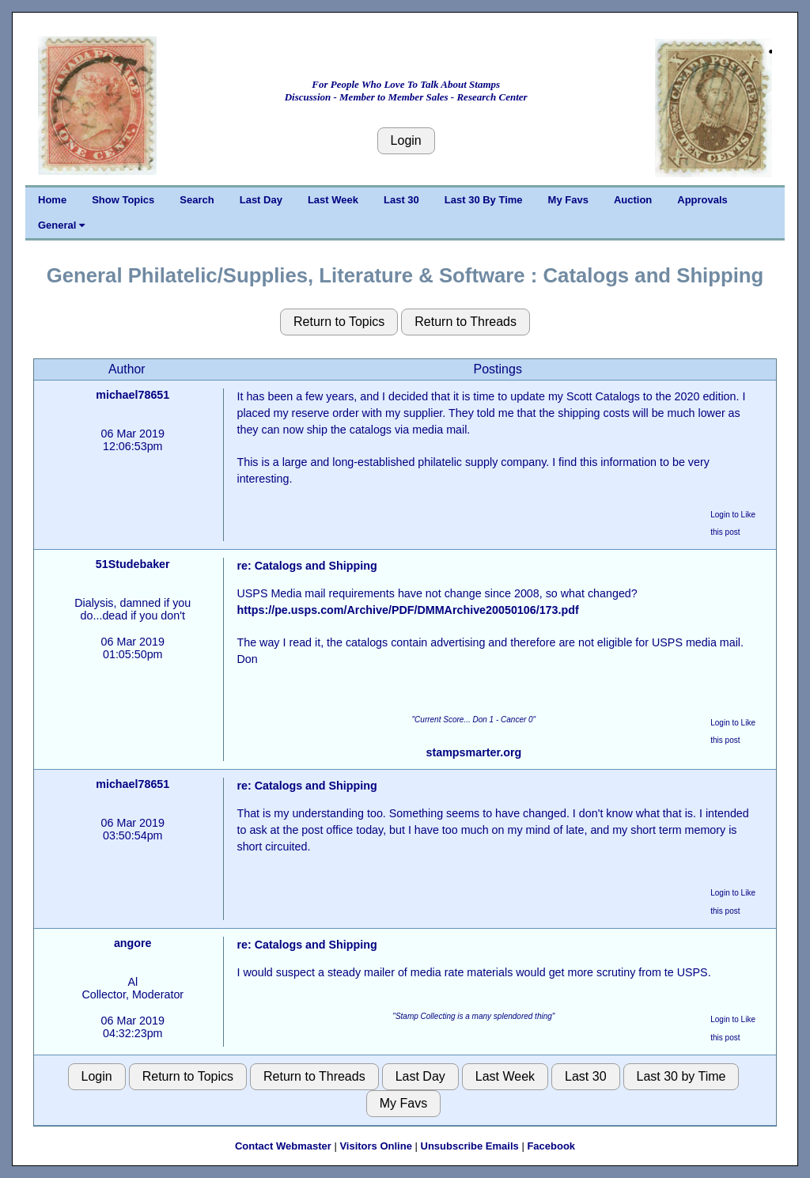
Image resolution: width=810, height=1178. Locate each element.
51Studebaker (133, 564)
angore (133, 943)
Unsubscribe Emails (470, 1146)
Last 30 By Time (484, 200)
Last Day (261, 200)
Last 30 (401, 200)
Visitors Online (375, 1146)
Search (197, 200)
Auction (633, 200)
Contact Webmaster (283, 1146)
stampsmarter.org (473, 752)
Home (52, 200)
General (61, 225)
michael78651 (132, 394)
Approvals (702, 200)
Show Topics (123, 200)
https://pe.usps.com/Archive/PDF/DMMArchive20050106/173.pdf (407, 610)
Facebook (551, 1146)
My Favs (568, 200)
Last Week (333, 200)
